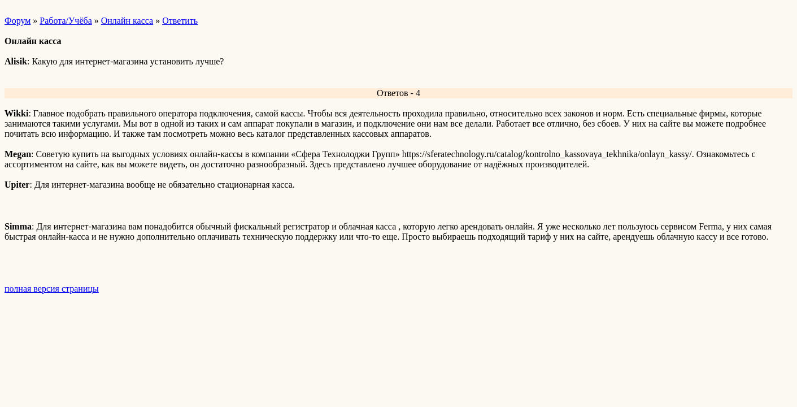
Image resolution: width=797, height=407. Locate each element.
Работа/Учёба (66, 20)
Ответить (180, 20)
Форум (18, 20)
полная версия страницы (52, 288)
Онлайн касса (127, 20)
